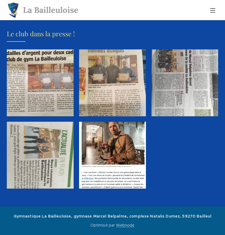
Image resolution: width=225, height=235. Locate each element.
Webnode (125, 225)
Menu (212, 10)
